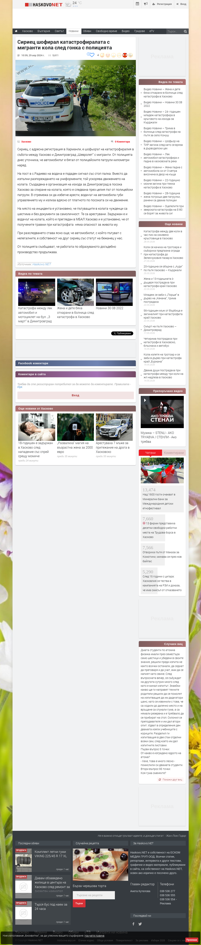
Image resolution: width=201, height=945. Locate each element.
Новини (73, 31)
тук (19, 386)
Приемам (192, 940)
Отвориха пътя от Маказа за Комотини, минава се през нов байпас (162, 556)
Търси (79, 903)
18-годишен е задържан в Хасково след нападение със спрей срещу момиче (35, 449)
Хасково (26, 141)
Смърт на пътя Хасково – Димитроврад (160, 328)
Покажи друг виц (170, 779)
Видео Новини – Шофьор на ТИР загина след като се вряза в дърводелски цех (163, 144)
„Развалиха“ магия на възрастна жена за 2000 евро (75, 447)
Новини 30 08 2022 (109, 308)
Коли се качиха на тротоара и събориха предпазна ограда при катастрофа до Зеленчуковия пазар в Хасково (163, 252)
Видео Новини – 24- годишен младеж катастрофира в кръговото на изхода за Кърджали (162, 117)
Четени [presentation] (150, 453)
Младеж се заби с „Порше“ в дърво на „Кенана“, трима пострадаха (161, 298)
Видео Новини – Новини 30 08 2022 (163, 104)
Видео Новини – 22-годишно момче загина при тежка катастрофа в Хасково (162, 183)
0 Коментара (122, 141)
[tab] (150, 454)
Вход (75, 395)
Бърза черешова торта (89, 886)
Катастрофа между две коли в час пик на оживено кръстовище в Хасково (163, 234)
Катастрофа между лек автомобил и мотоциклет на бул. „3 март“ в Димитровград (35, 314)
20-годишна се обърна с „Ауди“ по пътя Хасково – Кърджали (163, 268)
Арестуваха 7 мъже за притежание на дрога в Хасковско (113, 447)
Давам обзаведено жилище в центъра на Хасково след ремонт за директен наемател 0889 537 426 (52, 887)
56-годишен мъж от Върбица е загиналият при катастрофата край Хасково (163, 314)
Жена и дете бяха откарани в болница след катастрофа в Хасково (75, 312)
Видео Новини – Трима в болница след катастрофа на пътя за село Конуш (162, 131)
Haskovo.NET (41, 264)
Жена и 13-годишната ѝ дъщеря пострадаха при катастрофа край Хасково (160, 282)
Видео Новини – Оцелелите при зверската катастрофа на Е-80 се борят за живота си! (164, 209)
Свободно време (106, 31)
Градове (139, 31)
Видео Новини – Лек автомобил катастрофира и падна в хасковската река (161, 157)
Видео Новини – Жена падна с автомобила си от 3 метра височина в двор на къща (163, 170)
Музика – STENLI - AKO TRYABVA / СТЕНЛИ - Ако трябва (159, 437)
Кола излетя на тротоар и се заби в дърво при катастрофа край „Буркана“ (163, 358)
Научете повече (94, 935)
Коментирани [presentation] (174, 453)
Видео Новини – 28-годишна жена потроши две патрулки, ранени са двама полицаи (162, 196)
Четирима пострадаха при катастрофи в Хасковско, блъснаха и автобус (160, 342)
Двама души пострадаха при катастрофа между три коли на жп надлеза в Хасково (163, 373)
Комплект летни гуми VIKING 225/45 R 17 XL (51, 854)
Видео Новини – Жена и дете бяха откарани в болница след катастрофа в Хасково (163, 92)
